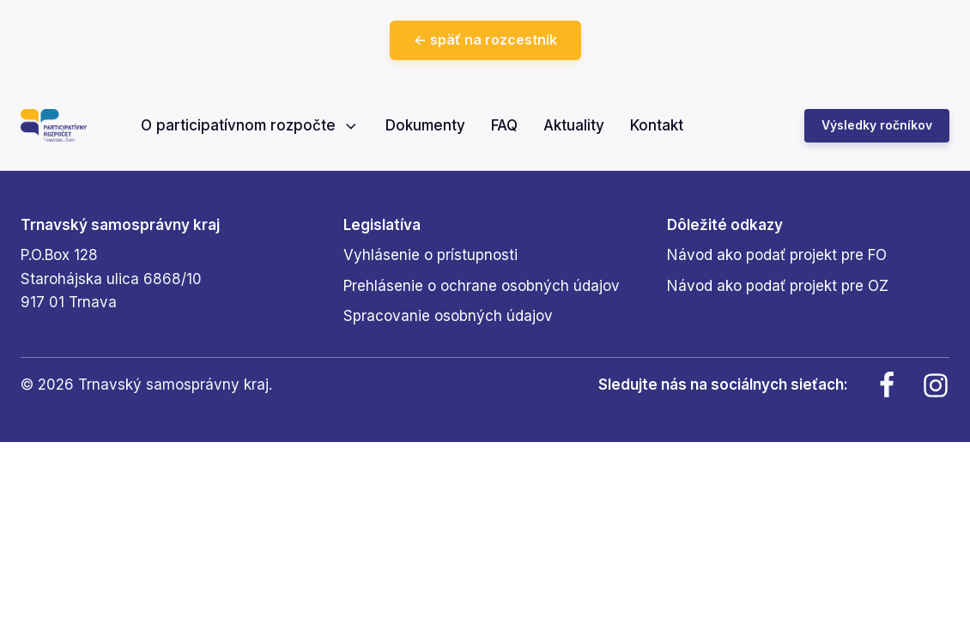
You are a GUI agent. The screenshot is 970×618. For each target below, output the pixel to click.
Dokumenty (425, 125)
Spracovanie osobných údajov (448, 315)
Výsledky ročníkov (876, 125)
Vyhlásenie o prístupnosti (430, 255)
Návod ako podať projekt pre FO (777, 255)
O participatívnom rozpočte (250, 125)
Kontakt (656, 125)
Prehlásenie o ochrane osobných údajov (481, 285)
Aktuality (573, 125)
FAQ (504, 125)
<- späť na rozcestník (485, 39)
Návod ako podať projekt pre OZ (777, 285)
